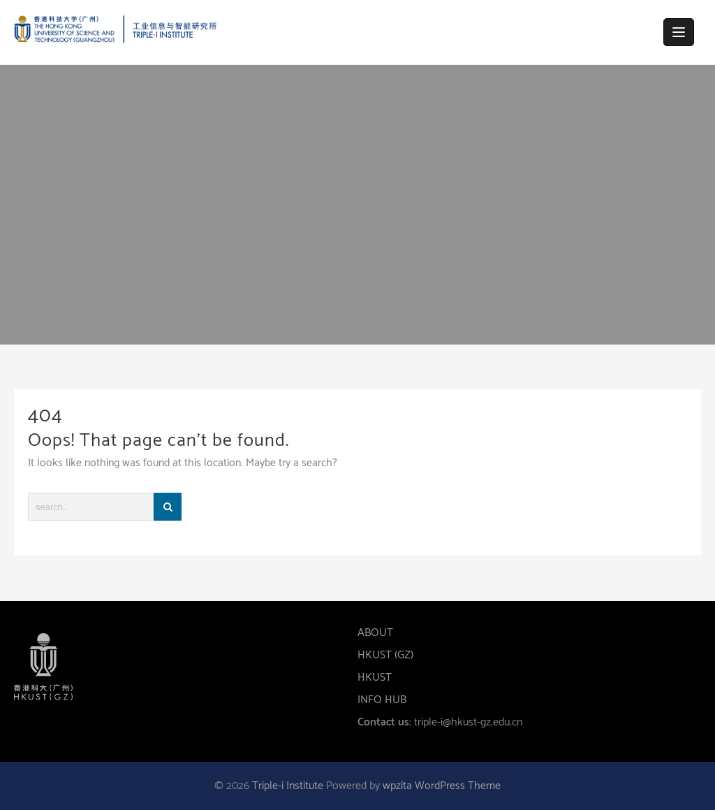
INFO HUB (382, 699)
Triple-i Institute (287, 785)
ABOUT (375, 632)
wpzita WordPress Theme (442, 785)
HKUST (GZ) (385, 655)
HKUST (375, 677)
